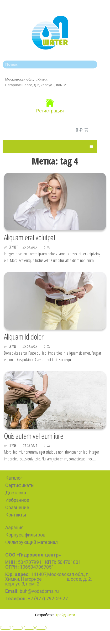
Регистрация (50, 110)
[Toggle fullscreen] (29, 628)
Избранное (17, 500)
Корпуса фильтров (25, 535)
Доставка (15, 492)
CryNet (13, 247)
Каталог (13, 478)
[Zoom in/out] (40, 628)
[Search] (92, 64)
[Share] (17, 628)
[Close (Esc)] (5, 628)
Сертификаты (20, 485)
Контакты (15, 515)
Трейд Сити (65, 615)
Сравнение (17, 507)
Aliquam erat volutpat (29, 237)
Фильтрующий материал (31, 542)
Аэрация (14, 527)
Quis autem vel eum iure (33, 435)
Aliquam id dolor (24, 336)
